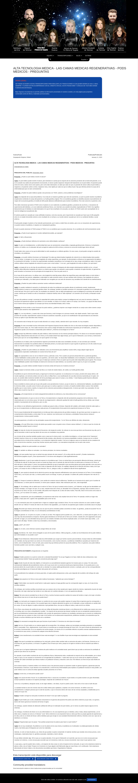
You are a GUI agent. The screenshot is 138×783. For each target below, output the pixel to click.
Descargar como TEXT (47, 758)
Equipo (51, 56)
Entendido (91, 779)
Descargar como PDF (24, 758)
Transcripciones (65, 56)
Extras (88, 55)
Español (85, 60)
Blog (79, 56)
